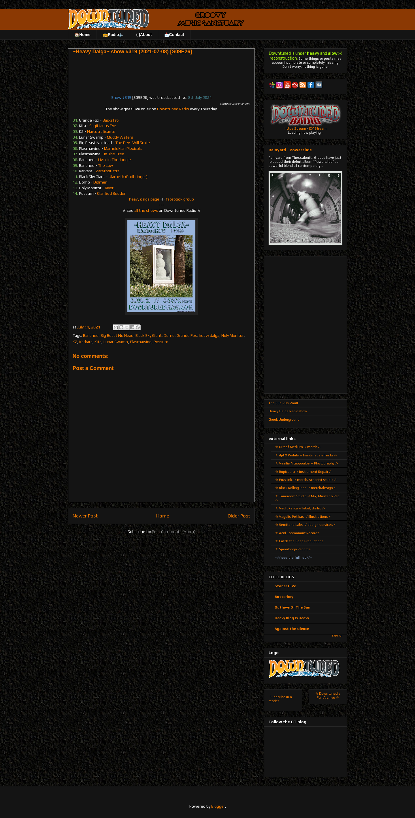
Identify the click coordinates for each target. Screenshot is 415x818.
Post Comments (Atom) (173, 531)
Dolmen (100, 182)
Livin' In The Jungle (114, 159)
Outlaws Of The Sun (292, 607)
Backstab (111, 120)
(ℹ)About (144, 34)
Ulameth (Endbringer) (128, 176)
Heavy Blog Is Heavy (292, 618)
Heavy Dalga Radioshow (288, 411)
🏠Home (82, 34)
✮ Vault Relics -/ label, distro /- (300, 508)
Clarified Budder (111, 193)
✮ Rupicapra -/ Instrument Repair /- (303, 472)
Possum (161, 341)
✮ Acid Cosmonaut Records (297, 533)
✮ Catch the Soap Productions (299, 541)
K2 (75, 341)
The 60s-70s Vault (283, 403)
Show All (337, 635)
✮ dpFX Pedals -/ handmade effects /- (306, 455)
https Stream (295, 128)
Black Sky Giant (148, 335)
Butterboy (284, 597)
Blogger (218, 806)
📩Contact (174, 34)
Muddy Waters (120, 137)
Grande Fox (187, 335)
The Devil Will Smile (132, 142)
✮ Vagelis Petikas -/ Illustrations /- (303, 517)
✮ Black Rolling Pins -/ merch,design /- (305, 488)
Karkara (86, 341)
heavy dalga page (144, 199)
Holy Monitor (232, 335)
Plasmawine (141, 341)
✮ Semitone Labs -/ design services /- (305, 525)
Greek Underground (284, 419)
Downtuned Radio (173, 109)
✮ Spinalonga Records (293, 549)
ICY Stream (318, 128)
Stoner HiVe (285, 586)
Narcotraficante (101, 131)
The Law (105, 165)
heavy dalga (209, 335)
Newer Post (85, 516)
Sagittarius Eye (102, 125)
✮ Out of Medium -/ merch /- (298, 447)
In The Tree (114, 154)
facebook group (180, 199)
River (109, 188)
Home (162, 516)
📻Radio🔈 (113, 34)
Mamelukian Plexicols (123, 148)
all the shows (146, 210)
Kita (98, 341)
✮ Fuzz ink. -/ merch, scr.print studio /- (306, 480)
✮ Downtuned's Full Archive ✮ (328, 696)
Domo (169, 335)
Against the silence (292, 629)
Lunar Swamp (115, 341)
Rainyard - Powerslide (290, 150)
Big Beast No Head (117, 335)
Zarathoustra (108, 171)
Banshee (91, 335)
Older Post (239, 516)
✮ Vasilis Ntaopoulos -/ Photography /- (306, 463)
